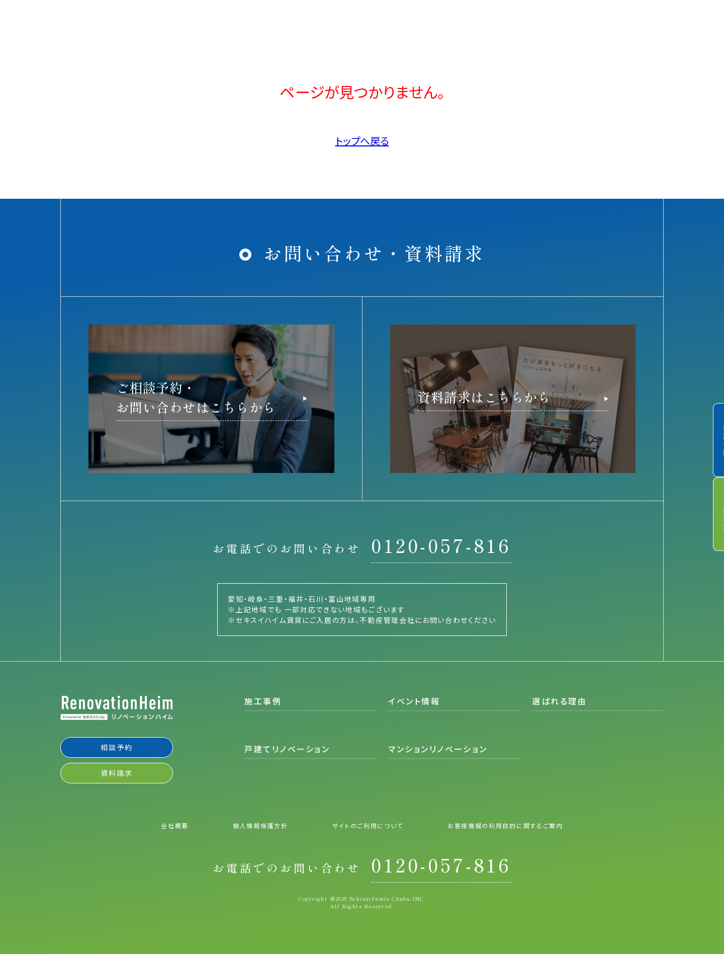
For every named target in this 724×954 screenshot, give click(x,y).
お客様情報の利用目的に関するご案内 (505, 824)
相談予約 (710, 438)
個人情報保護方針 (260, 824)
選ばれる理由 (559, 701)
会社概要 (175, 824)
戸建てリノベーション (287, 749)
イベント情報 (414, 701)
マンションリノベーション (438, 749)
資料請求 (710, 516)
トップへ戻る (362, 140)
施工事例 (263, 701)
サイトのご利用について (367, 824)
